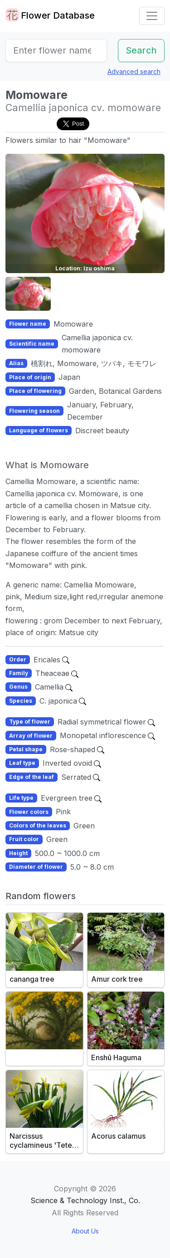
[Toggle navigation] (152, 16)
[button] (28, 294)
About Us (85, 1231)
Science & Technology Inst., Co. (85, 1200)
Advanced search (133, 71)
